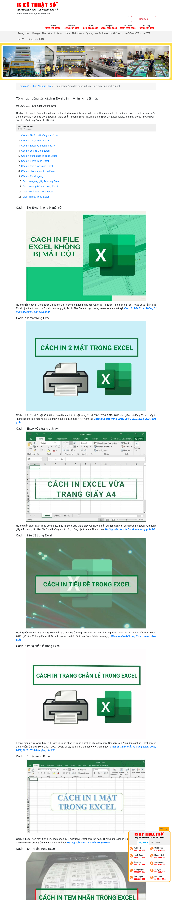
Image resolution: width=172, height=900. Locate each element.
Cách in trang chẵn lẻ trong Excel (38, 156)
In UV (21, 39)
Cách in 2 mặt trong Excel (34, 140)
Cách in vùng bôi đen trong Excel (38, 186)
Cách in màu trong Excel (34, 197)
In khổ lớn (115, 33)
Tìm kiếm (144, 19)
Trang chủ (23, 33)
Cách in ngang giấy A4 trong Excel (39, 181)
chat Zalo (155, 842)
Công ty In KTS (36, 39)
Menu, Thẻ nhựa (73, 33)
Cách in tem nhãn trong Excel (36, 166)
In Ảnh (57, 33)
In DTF (146, 33)
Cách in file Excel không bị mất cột (38, 135)
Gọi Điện (143, 842)
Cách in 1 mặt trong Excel (34, 161)
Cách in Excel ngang (31, 176)
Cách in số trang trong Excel (36, 191)
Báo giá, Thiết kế (41, 33)
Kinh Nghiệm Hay (42, 86)
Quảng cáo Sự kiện (96, 33)
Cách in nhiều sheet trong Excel (37, 171)
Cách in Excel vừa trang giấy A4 (37, 146)
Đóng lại (164, 829)
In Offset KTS (132, 33)
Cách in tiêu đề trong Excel (34, 151)
